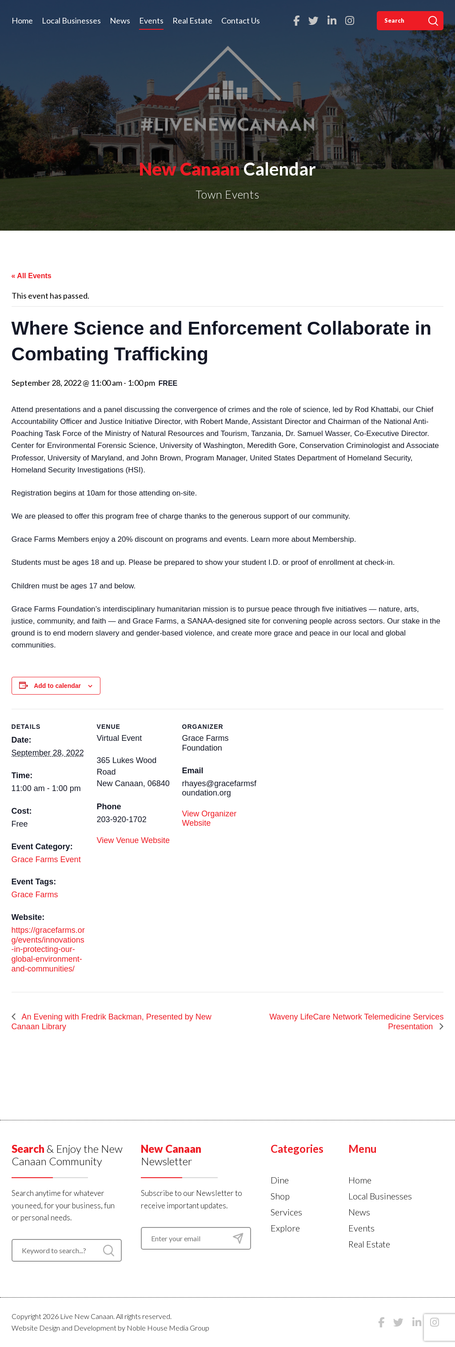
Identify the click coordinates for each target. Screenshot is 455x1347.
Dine (280, 1180)
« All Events (32, 276)
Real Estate (192, 20)
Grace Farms (35, 894)
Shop (280, 1196)
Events (151, 20)
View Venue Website (133, 840)
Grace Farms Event (46, 859)
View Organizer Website (209, 818)
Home (22, 20)
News (120, 20)
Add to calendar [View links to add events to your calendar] (57, 685)
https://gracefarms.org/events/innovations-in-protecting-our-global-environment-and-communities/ (48, 949)
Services (286, 1212)
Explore (285, 1228)
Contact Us (240, 20)
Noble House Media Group (168, 1327)
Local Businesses (71, 20)
